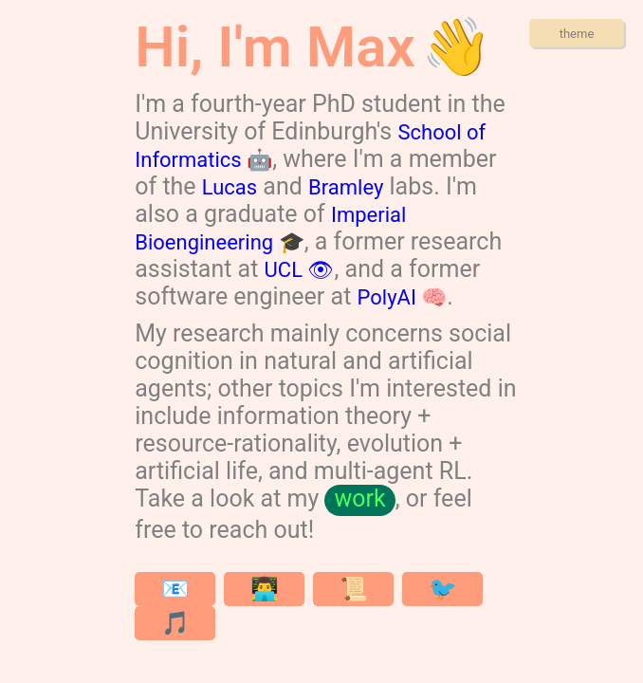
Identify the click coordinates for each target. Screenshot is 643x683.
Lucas (229, 187)
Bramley (345, 187)
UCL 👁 (300, 270)
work (359, 498)
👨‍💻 (264, 589)
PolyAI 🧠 (403, 297)
